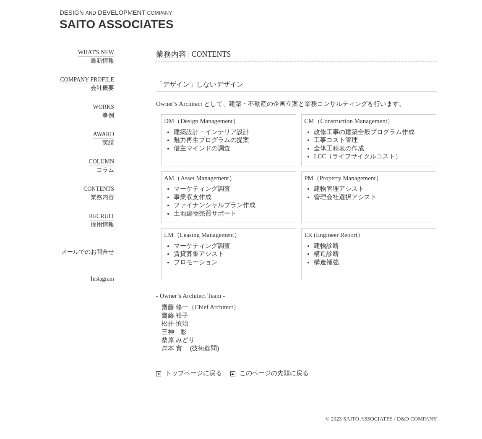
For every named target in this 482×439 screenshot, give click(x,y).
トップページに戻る (193, 373)
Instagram (102, 279)
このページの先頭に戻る (274, 373)
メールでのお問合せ (87, 252)
